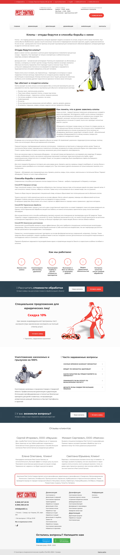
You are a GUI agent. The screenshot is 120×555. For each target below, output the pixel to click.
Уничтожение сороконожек (54, 526)
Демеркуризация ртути (75, 502)
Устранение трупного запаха (77, 497)
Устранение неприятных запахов (78, 499)
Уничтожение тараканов (53, 499)
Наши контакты (77, 289)
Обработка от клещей (52, 515)
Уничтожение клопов (52, 508)
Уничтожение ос (50, 495)
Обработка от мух (51, 510)
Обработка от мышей (75, 518)
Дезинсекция (33, 26)
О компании (95, 497)
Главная (17, 26)
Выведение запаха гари (75, 510)
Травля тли (49, 519)
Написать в (46, 540)
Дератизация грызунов (75, 515)
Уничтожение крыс (74, 520)
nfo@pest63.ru (20, 2)
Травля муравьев (51, 502)
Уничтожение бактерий (75, 504)
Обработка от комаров (52, 504)
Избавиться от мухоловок (53, 528)
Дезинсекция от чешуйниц (53, 517)
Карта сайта (102, 552)
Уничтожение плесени (75, 495)
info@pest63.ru (21, 509)
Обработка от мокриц (52, 524)
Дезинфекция (68, 26)
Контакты (102, 26)
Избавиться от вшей (52, 513)
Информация (86, 26)
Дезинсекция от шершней (53, 497)
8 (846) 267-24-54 (81, 2)
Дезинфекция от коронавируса (77, 506)
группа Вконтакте (60, 2)
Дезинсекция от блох (52, 506)
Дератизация (50, 26)
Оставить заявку (95, 289)
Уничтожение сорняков (75, 508)
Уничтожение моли (51, 522)
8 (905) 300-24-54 (22, 505)
